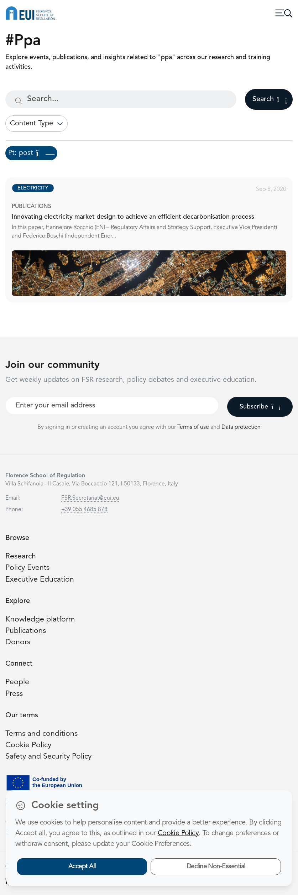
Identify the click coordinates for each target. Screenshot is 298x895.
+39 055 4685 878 (84, 509)
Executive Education (39, 579)
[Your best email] (112, 406)
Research (20, 556)
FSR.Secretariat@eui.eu (90, 498)
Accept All (82, 866)
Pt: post (31, 153)
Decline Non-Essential (216, 866)
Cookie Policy (28, 745)
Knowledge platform (40, 619)
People (17, 682)
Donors (17, 642)
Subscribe (260, 407)
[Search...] (120, 99)
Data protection (241, 427)
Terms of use (193, 427)
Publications (25, 631)
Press (14, 694)
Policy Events (27, 568)
